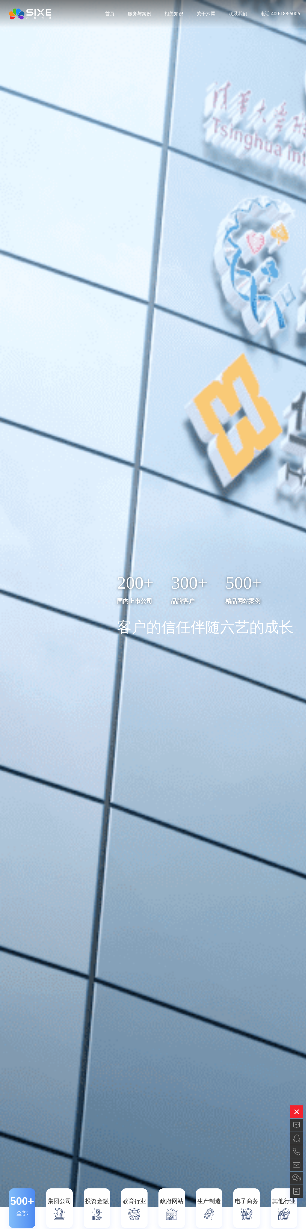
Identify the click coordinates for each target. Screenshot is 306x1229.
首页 (110, 14)
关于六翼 (205, 14)
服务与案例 (139, 14)
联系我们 (238, 14)
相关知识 (173, 14)
